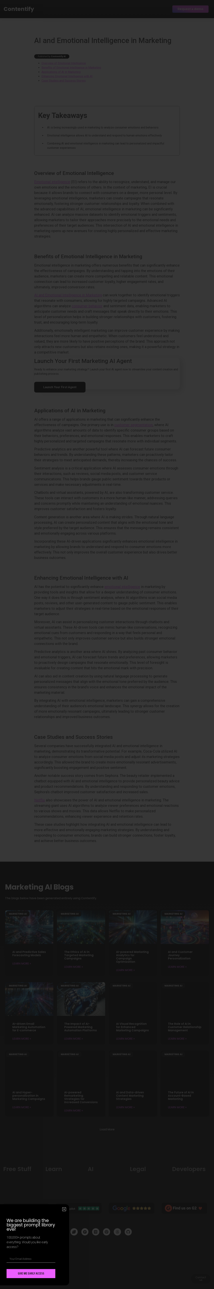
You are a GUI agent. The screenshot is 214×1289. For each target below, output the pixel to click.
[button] (64, 1209)
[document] (107, 644)
